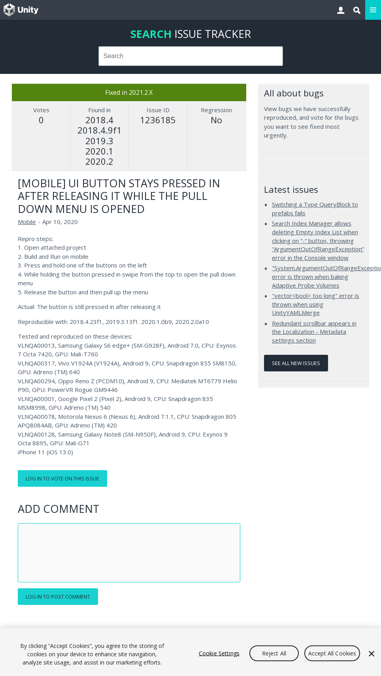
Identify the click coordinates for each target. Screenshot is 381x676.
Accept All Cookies (332, 653)
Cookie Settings (219, 653)
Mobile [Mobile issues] (27, 222)
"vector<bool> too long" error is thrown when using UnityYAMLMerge (315, 304)
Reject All (274, 653)
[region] (190, 652)
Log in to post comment (58, 596)
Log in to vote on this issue (62, 478)
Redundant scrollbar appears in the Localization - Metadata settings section (314, 331)
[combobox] (191, 56)
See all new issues (296, 363)
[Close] (371, 653)
